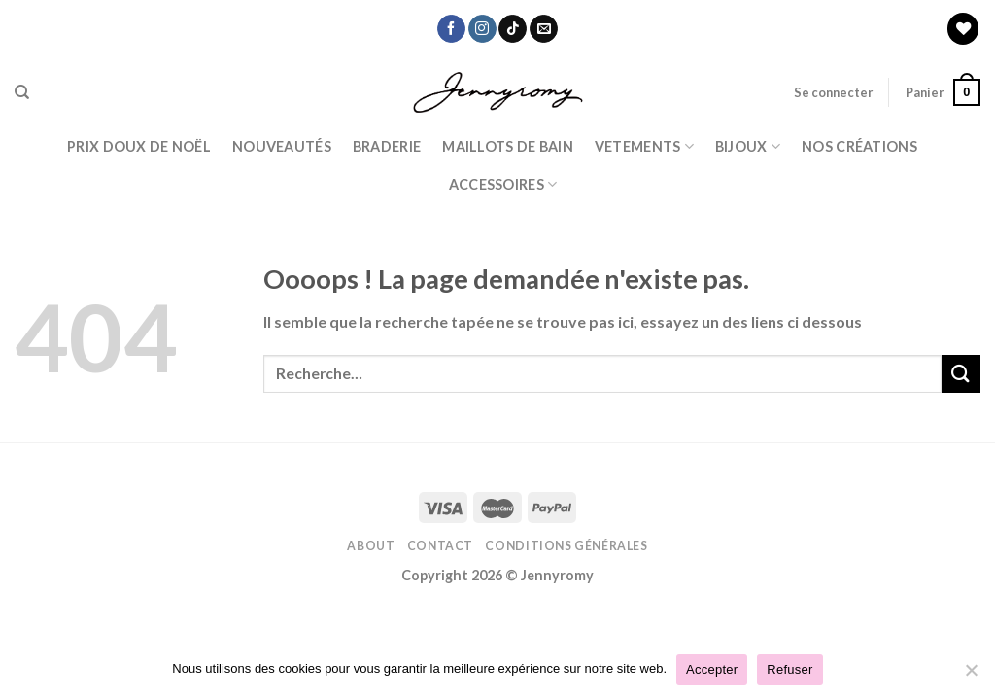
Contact (440, 546)
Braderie (387, 146)
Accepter (712, 669)
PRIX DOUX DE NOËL (139, 146)
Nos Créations (859, 146)
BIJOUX (747, 146)
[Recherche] (22, 92)
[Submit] (961, 374)
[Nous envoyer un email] (544, 29)
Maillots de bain (507, 146)
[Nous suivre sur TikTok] (512, 29)
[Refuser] (970, 675)
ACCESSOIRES (503, 184)
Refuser (789, 669)
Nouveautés (281, 146)
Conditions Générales (566, 546)
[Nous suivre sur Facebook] (451, 29)
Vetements (644, 146)
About (371, 546)
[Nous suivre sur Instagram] (482, 29)
